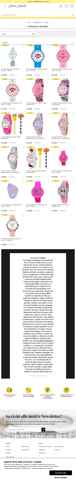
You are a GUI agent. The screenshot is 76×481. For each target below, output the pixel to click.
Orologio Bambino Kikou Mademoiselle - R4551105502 (35, 141)
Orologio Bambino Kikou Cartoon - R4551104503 (62, 107)
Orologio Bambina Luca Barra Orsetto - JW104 (10, 73)
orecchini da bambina (43, 344)
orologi (36, 285)
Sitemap (57, 453)
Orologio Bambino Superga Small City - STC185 (62, 175)
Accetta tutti (60, 473)
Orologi (46, 26)
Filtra (19, 37)
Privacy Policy (17, 437)
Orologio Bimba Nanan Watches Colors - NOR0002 (11, 243)
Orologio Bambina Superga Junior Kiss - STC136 (62, 73)
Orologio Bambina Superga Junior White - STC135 (11, 107)
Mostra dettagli (61, 477)
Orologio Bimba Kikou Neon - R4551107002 (61, 209)
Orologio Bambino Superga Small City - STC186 (11, 209)
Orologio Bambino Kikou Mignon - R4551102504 (36, 175)
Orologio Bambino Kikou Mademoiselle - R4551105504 (61, 141)
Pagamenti (42, 453)
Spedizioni (42, 456)
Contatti (8, 456)
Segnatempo (37, 26)
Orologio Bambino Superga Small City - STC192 (36, 209)
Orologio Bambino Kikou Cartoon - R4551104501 (37, 107)
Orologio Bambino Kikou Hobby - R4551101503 (11, 141)
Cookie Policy (25, 453)
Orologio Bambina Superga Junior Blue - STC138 (36, 73)
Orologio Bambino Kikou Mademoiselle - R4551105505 (10, 175)
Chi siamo (8, 453)
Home (29, 26)
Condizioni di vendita (45, 450)
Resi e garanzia (59, 450)
